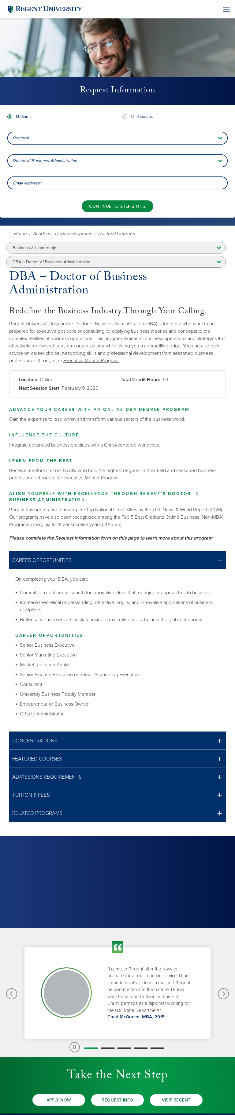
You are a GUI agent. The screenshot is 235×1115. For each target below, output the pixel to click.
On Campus (142, 116)
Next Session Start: (40, 388)
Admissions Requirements (47, 777)
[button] (117, 560)
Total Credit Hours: (141, 380)
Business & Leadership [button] (34, 247)
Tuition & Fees (31, 795)
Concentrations (35, 740)
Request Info (117, 1100)
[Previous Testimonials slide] (11, 993)
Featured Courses (37, 758)
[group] (117, 993)
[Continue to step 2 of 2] (117, 206)
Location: (29, 380)
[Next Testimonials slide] (223, 993)
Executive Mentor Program (91, 361)
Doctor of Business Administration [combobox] (45, 160)
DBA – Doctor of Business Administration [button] (52, 262)
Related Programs (37, 813)
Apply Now (59, 1100)
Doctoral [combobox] (20, 138)
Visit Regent (176, 1100)
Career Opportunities (42, 560)
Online (22, 116)
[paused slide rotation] (74, 1047)
